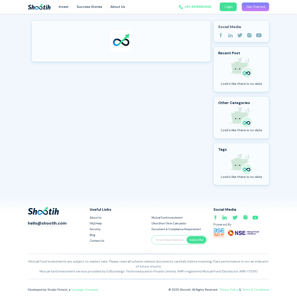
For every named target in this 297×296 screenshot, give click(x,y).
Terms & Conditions (255, 289)
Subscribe (196, 240)
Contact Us (97, 241)
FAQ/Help (96, 223)
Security (95, 229)
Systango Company (84, 289)
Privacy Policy (229, 289)
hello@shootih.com (47, 223)
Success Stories (89, 7)
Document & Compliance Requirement (176, 229)
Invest (63, 7)
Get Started (255, 7)
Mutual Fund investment (167, 217)
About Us (117, 7)
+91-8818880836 (197, 7)
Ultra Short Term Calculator (169, 223)
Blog (92, 235)
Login (228, 7)
